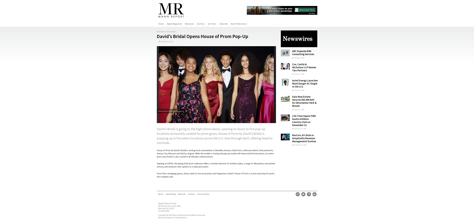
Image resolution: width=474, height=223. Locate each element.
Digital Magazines (174, 24)
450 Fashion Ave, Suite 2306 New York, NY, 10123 (169, 207)
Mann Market (171, 32)
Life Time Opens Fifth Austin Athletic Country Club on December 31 (304, 120)
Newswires (189, 24)
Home (161, 24)
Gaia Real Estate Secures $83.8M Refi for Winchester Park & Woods (304, 101)
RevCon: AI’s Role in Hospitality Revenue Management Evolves (304, 138)
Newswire (160, 32)
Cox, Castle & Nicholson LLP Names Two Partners (304, 67)
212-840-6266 (163, 211)
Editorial (181, 194)
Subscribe (223, 24)
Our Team (212, 24)
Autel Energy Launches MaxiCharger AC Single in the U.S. (305, 83)
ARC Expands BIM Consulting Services (303, 53)
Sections (201, 24)
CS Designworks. (180, 217)
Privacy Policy (203, 194)
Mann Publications (239, 24)
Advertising (171, 194)
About (160, 194)
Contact (191, 194)
